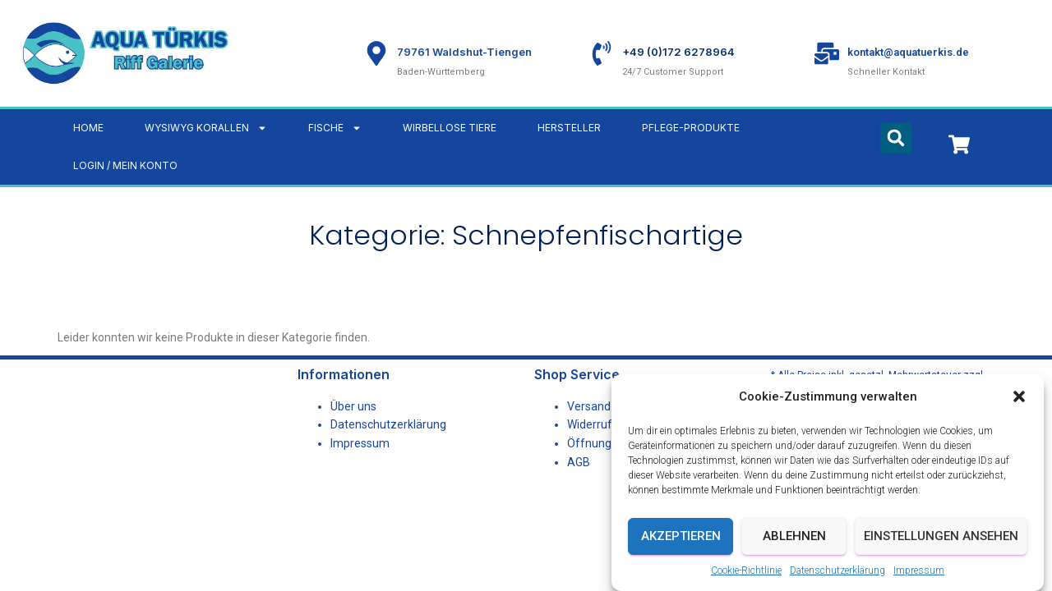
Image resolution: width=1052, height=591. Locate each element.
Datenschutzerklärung (837, 570)
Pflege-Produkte (691, 127)
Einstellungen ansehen (941, 536)
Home (88, 127)
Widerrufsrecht (606, 424)
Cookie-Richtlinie (746, 570)
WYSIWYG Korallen (206, 128)
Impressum (918, 570)
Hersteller (569, 127)
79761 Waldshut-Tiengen (464, 51)
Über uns (353, 406)
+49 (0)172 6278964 (678, 51)
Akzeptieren (681, 536)
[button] (1019, 396)
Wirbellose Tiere (449, 127)
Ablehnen (794, 536)
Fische (335, 128)
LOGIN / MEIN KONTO (125, 165)
